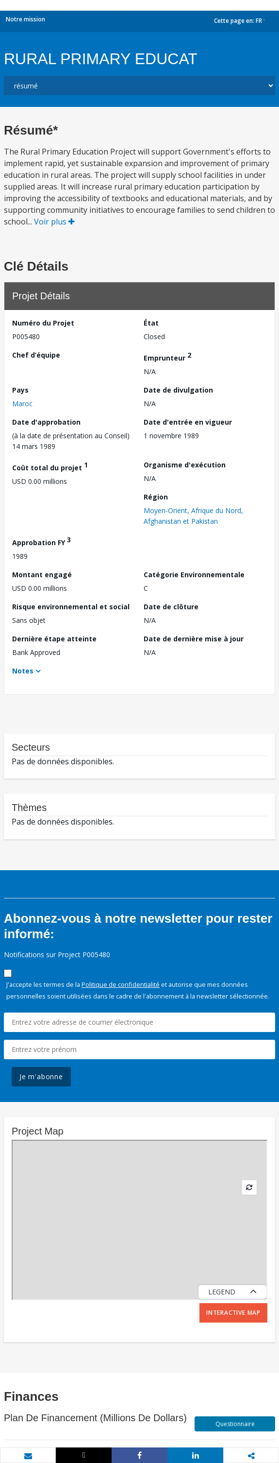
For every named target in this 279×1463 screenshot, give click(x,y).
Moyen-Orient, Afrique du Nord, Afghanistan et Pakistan (193, 516)
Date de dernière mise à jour (194, 638)
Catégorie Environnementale (194, 574)
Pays (20, 390)
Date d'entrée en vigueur (188, 422)
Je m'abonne (41, 1076)
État (151, 322)
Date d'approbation (46, 422)
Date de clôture (171, 606)
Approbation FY (41, 541)
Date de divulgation (178, 390)
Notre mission (25, 19)
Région (156, 496)
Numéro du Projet (43, 322)
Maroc (22, 403)
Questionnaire (235, 1424)
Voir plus (54, 221)
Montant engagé (42, 574)
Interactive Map (233, 1312)
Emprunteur (167, 356)
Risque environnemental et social (71, 606)
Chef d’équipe (36, 355)
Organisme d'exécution (185, 464)
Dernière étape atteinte (54, 638)
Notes (22, 670)
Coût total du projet (50, 466)
